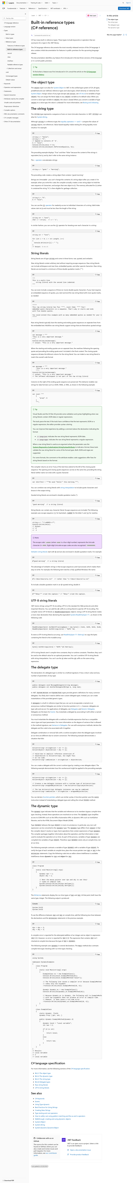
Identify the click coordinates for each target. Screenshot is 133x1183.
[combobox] (14, 18)
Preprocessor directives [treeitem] (11, 106)
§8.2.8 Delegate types (42, 1082)
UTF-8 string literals (42, 1088)
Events (52, 712)
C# (45, 15)
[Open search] (123, 3)
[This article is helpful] (123, 34)
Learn (33, 15)
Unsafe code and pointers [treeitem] (12, 102)
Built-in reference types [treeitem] (15, 49)
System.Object (59, 88)
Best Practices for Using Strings (46, 1107)
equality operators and (71, 121)
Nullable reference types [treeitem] (15, 65)
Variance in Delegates (59, 725)
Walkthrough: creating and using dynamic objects (53, 1119)
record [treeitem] (9, 53)
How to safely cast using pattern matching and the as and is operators (60, 1116)
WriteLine (37, 895)
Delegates (74, 709)
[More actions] (100, 15)
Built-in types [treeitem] (10, 34)
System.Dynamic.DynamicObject (47, 1128)
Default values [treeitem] (10, 80)
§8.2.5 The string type (42, 1079)
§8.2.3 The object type (43, 1073)
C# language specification (80, 1068)
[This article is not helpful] (126, 34)
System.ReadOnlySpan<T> (80, 615)
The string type (113, 22)
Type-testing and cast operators (46, 1113)
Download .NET (124, 8)
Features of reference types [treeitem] (16, 46)
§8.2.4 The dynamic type (43, 1076)
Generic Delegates (88, 709)
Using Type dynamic (42, 1104)
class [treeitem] (8, 57)
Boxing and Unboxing (90, 102)
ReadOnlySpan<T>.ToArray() (74, 634)
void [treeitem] (7, 72)
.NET (39, 15)
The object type (113, 19)
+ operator (38, 160)
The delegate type (113, 25)
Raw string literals (41, 1085)
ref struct (82, 93)
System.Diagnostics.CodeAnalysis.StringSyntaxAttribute (54, 447)
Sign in (128, 3)
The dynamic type (113, 28)
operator (49, 205)
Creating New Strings (42, 1110)
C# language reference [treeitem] (11, 23)
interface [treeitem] (10, 61)
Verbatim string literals (39, 552)
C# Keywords (39, 1098)
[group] (66, 311)
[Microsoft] (3, 2)
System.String (42, 117)
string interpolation (67, 487)
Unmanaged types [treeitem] (11, 76)
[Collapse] (25, 14)
